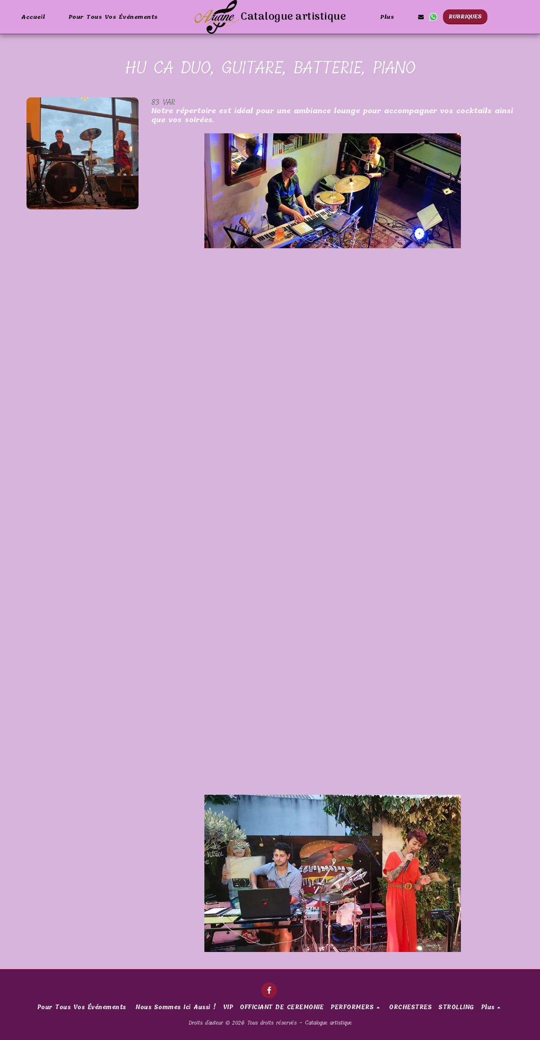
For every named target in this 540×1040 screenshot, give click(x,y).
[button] (420, 17)
